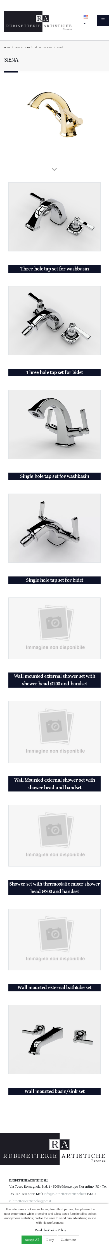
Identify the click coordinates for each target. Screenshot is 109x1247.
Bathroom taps (43, 47)
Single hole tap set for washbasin (54, 475)
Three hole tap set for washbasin (54, 267)
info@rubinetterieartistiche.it (65, 1192)
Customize (68, 1240)
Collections (22, 47)
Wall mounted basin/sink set (54, 1090)
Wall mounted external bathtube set (54, 986)
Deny (50, 1240)
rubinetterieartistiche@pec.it (30, 1199)
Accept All (32, 1240)
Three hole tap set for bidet (54, 371)
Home (7, 47)
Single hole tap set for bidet (54, 578)
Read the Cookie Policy (50, 1230)
